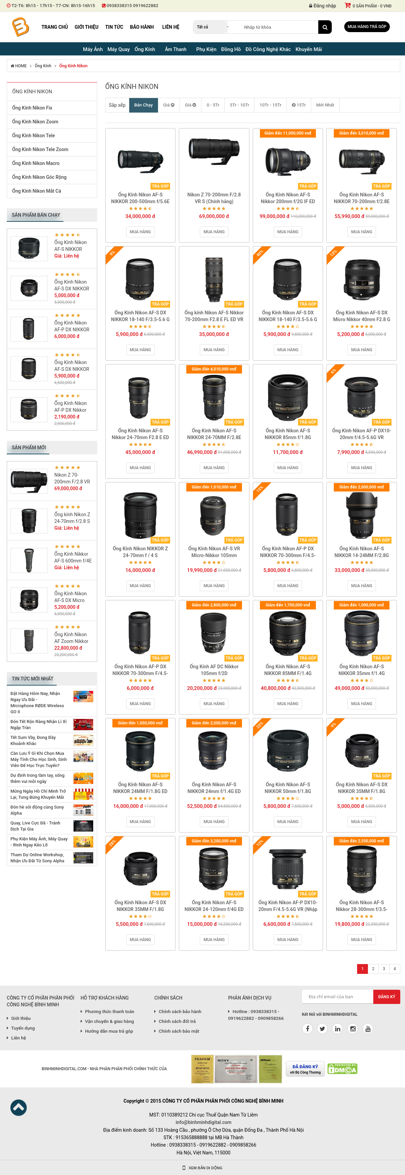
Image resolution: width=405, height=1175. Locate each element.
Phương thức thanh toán (107, 1011)
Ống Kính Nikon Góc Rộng (39, 177)
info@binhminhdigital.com (203, 1122)
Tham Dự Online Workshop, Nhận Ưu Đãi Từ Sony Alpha (37, 857)
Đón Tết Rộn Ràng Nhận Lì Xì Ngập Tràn (38, 724)
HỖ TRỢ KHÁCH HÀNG (105, 998)
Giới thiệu (86, 27)
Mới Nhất (325, 104)
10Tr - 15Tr (270, 104)
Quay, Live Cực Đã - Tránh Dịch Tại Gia (35, 826)
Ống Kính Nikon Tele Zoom (40, 149)
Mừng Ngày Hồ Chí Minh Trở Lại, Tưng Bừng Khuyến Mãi (38, 794)
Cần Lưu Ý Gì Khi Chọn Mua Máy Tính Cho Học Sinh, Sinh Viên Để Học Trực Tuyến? (38, 759)
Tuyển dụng (21, 1028)
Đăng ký (387, 996)
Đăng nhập (322, 5)
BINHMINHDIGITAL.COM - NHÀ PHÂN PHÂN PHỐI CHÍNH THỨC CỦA (104, 1068)
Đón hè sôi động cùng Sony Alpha (37, 810)
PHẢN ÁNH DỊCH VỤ (249, 998)
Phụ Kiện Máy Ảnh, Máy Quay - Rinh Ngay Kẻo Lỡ (39, 841)
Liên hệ (171, 27)
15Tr (299, 104)
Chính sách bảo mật (176, 1031)
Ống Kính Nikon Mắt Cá (36, 191)
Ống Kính (43, 66)
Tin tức (114, 27)
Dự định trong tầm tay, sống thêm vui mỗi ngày (37, 778)
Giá (168, 104)
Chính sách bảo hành (177, 1011)
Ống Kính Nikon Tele (33, 135)
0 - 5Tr (213, 104)
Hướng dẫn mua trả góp (107, 1031)
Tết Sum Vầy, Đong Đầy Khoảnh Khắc (33, 740)
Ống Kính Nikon (73, 66)
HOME (18, 65)
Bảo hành (142, 27)
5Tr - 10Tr (239, 104)
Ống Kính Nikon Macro (35, 163)
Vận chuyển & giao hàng (107, 1021)
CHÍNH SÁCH (168, 998)
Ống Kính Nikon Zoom (35, 121)
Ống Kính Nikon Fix (32, 108)
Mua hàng (140, 232)
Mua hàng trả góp (367, 26)
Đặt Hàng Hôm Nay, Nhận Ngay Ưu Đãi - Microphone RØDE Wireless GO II (37, 702)
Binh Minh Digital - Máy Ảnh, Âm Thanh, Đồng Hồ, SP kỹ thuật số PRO (20, 27)
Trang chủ (55, 27)
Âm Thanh (176, 49)
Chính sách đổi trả (175, 1021)
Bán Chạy (143, 104)
